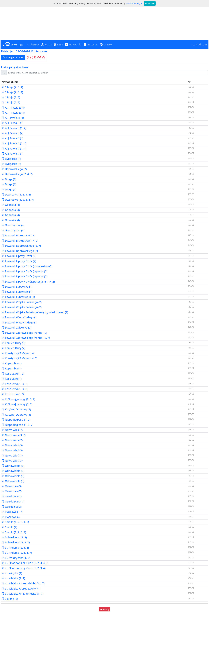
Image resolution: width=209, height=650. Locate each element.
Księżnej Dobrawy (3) (16, 409)
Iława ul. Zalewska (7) (16, 327)
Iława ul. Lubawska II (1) (18, 297)
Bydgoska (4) (11, 159)
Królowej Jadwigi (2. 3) (17, 404)
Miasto (106, 44)
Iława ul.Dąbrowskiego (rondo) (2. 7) (26, 338)
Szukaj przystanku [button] (13, 57)
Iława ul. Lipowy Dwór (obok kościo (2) (27, 266)
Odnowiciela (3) (13, 466)
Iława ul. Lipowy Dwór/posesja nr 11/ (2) (28, 281)
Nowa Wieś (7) (12, 430)
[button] (36, 57)
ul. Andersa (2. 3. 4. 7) (17, 552)
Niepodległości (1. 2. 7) (17, 425)
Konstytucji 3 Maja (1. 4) (18, 353)
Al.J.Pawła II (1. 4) (14, 128)
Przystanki (73, 44)
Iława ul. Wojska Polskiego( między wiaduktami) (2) (35, 312)
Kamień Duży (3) (13, 343)
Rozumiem (149, 3)
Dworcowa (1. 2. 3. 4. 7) (18, 199)
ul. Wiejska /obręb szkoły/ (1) (21, 588)
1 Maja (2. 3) (11, 97)
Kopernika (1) (12, 363)
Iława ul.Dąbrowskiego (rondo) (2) (24, 333)
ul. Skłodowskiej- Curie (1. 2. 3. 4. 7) (25, 563)
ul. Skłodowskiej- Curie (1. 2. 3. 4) (24, 568)
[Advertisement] (104, 20)
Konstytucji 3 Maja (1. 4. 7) (19, 358)
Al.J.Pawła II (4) (12, 133)
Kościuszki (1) (12, 378)
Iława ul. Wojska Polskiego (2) (22, 302)
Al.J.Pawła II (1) (12, 123)
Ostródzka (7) (12, 491)
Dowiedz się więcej (134, 3)
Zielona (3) (10, 599)
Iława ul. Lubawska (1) (17, 286)
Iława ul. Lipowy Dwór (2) (19, 256)
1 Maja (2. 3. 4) (12, 87)
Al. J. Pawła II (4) (13, 107)
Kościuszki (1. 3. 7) (14, 384)
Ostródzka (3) (12, 486)
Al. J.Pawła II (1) (13, 118)
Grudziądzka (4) (13, 225)
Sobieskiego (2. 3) (14, 537)
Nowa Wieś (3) (12, 445)
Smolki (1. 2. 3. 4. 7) (15, 522)
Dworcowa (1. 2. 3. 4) (16, 194)
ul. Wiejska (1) (12, 573)
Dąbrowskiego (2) (14, 169)
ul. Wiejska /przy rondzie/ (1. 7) (22, 593)
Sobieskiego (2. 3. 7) (16, 542)
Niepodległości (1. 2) (16, 419)
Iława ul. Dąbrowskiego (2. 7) (21, 245)
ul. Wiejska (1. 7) (13, 578)
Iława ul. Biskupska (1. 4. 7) (20, 240)
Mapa (46, 44)
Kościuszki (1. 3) (13, 373)
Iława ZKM (12, 44)
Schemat (33, 44)
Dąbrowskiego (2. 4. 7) (17, 174)
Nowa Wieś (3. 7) (14, 435)
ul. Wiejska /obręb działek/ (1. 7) (23, 583)
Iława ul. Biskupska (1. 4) (18, 235)
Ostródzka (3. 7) (13, 501)
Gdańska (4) (11, 205)
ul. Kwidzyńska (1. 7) (16, 558)
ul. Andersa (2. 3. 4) (15, 547)
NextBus (90, 44)
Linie (58, 44)
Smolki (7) (9, 527)
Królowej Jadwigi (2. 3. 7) (18, 399)
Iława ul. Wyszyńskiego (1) (19, 317)
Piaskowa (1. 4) (12, 512)
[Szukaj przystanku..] (107, 72)
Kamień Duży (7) (13, 348)
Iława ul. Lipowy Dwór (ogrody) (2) (24, 271)
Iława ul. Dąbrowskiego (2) (20, 251)
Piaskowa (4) (11, 517)
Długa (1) (9, 179)
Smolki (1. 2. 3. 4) (14, 532)
